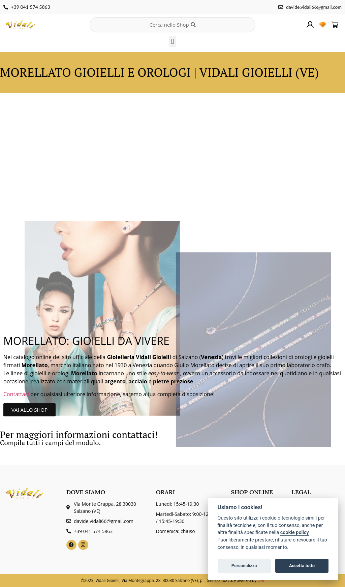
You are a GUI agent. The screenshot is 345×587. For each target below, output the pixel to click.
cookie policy (294, 532)
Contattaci (16, 394)
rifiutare (283, 540)
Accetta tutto (302, 565)
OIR (260, 580)
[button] (172, 41)
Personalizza (244, 565)
